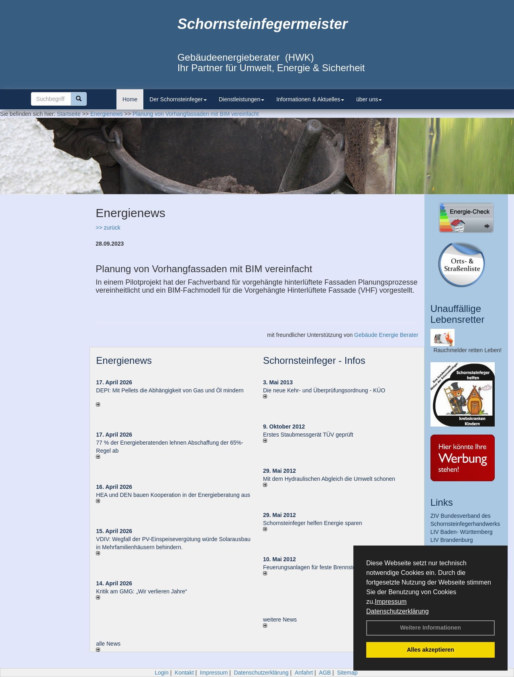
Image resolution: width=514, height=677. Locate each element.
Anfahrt (304, 672)
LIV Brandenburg (451, 540)
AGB (325, 672)
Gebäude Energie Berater (386, 335)
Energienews (124, 360)
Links (441, 502)
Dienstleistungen (242, 99)
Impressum (390, 601)
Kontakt (184, 672)
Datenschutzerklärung (397, 611)
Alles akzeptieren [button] (430, 649)
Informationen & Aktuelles (310, 99)
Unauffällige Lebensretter (457, 313)
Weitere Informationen (430, 627)
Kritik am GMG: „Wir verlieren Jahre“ (141, 591)
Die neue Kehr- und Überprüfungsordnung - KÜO (324, 390)
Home (129, 99)
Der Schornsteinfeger (177, 99)
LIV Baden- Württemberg (461, 532)
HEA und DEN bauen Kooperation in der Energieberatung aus (173, 495)
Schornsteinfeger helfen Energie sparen (312, 523)
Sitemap (347, 672)
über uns (369, 99)
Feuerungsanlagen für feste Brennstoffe (312, 567)
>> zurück (108, 227)
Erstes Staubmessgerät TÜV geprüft (308, 434)
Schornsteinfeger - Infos (314, 360)
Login (161, 672)
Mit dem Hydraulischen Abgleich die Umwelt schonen (329, 479)
